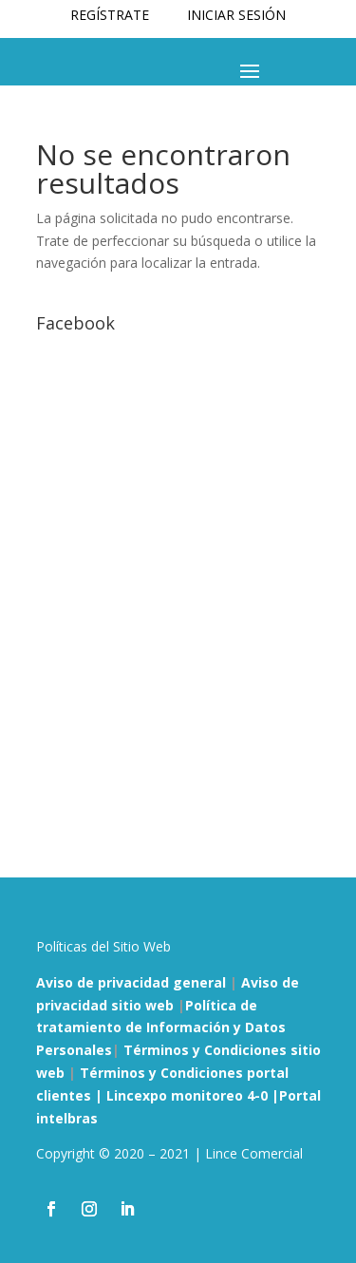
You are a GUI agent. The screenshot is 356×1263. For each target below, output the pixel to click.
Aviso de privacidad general (131, 982)
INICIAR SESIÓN (236, 15)
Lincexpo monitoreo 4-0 (189, 1095)
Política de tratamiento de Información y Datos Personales (161, 1028)
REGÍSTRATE (109, 15)
